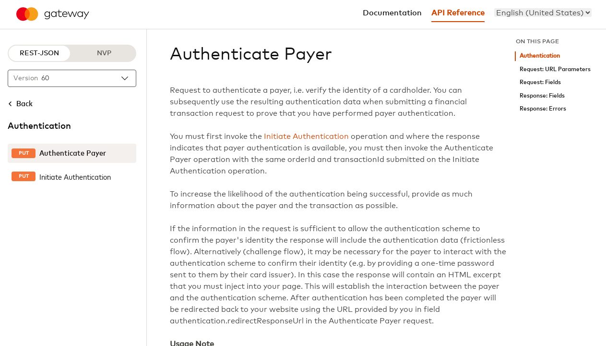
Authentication (540, 56)
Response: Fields (542, 96)
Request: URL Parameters (555, 69)
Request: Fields (540, 82)
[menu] (543, 12)
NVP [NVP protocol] (104, 53)
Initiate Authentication (306, 136)
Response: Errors (543, 109)
